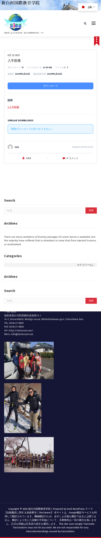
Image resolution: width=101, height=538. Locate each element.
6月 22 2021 (14, 56)
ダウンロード (50, 86)
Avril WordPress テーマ (80, 508)
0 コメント (73, 159)
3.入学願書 (13, 108)
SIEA (28, 159)
